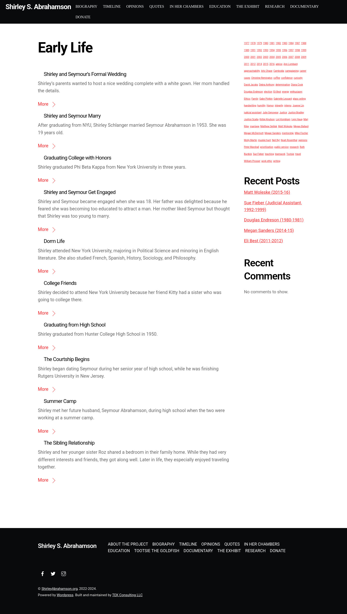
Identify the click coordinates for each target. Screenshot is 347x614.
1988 (303, 43)
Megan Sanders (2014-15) (269, 230)
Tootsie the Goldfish (156, 550)
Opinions (143, 6)
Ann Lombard (291, 64)
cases (247, 77)
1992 (259, 50)
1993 (265, 50)
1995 (278, 50)
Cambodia (278, 71)
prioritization (266, 147)
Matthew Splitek (268, 126)
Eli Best (277, 91)
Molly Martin (250, 140)
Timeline (120, 6)
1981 (272, 43)
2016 (272, 64)
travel (298, 154)
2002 (259, 57)
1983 (284, 43)
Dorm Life (54, 241)
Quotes (165, 6)
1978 (253, 43)
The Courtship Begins (66, 359)
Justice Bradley (296, 112)
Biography (94, 6)
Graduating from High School (74, 324)
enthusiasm (296, 91)
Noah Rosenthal (289, 140)
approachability (252, 71)
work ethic (266, 161)
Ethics (247, 98)
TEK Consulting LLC (127, 595)
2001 (253, 57)
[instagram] (63, 573)
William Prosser (252, 161)
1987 (297, 43)
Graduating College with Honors (77, 157)
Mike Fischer (301, 133)
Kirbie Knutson (267, 119)
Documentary (312, 6)
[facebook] (42, 573)
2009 (303, 57)
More (43, 104)
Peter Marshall (251, 147)
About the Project (128, 544)
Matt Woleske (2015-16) (267, 192)
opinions (302, 140)
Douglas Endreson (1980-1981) (274, 220)
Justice (283, 112)
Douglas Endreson (253, 91)
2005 (278, 57)
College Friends (60, 283)
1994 (272, 50)
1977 (246, 43)
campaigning (292, 71)
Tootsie (290, 154)
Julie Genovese (270, 112)
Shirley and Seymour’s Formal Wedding (85, 74)
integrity (279, 105)
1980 (265, 43)
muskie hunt (264, 140)
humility (261, 105)
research (294, 147)
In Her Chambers (195, 6)
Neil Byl (276, 140)
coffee (276, 77)
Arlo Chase (266, 71)
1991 (253, 50)
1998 (297, 50)
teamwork (280, 154)
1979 (259, 43)
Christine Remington (261, 77)
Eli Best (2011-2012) (263, 240)
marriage (254, 126)
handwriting (250, 105)
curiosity (298, 77)
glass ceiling (299, 98)
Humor (270, 105)
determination (282, 84)
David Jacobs (251, 84)
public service (281, 147)
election (268, 91)
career (303, 71)
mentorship (288, 133)
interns (288, 105)
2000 (246, 57)
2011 (246, 64)
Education (228, 6)
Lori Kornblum (283, 119)
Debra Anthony (266, 84)
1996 (284, 50)
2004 (272, 57)
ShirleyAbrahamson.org (59, 588)
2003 (265, 57)
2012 (253, 64)
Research (283, 6)
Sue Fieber (258, 154)
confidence (287, 77)
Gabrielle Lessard (283, 98)
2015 (265, 64)
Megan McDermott (254, 133)
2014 (259, 64)
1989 (246, 50)
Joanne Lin (298, 105)
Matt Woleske (285, 126)
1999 (303, 50)
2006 (284, 57)
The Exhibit (255, 6)
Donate (91, 17)
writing (276, 161)
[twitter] (53, 573)
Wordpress (65, 595)
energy (285, 91)
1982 (278, 43)
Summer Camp (60, 401)
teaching (269, 154)
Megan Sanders (273, 133)
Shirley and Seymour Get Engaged (80, 192)
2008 (297, 57)
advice (279, 64)
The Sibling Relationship (69, 442)
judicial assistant (253, 112)
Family (255, 98)
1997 (290, 50)
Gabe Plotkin (265, 98)
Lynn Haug (296, 119)
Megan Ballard (300, 126)
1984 (290, 43)
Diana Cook (297, 84)
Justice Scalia (251, 119)
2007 (290, 57)
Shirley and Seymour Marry (72, 115)
